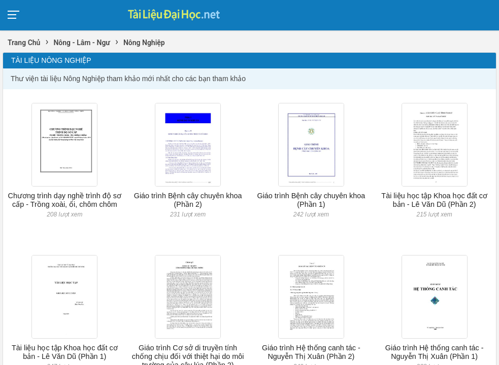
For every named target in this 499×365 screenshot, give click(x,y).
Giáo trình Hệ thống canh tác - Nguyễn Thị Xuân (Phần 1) (434, 352)
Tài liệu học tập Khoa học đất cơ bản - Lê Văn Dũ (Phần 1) (65, 352)
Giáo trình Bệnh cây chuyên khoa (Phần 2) (188, 200)
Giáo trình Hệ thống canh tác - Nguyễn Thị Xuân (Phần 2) (311, 352)
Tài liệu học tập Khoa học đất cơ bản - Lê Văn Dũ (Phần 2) (434, 200)
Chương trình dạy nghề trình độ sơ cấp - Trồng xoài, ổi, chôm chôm (64, 200)
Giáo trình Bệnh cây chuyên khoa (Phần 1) (311, 200)
